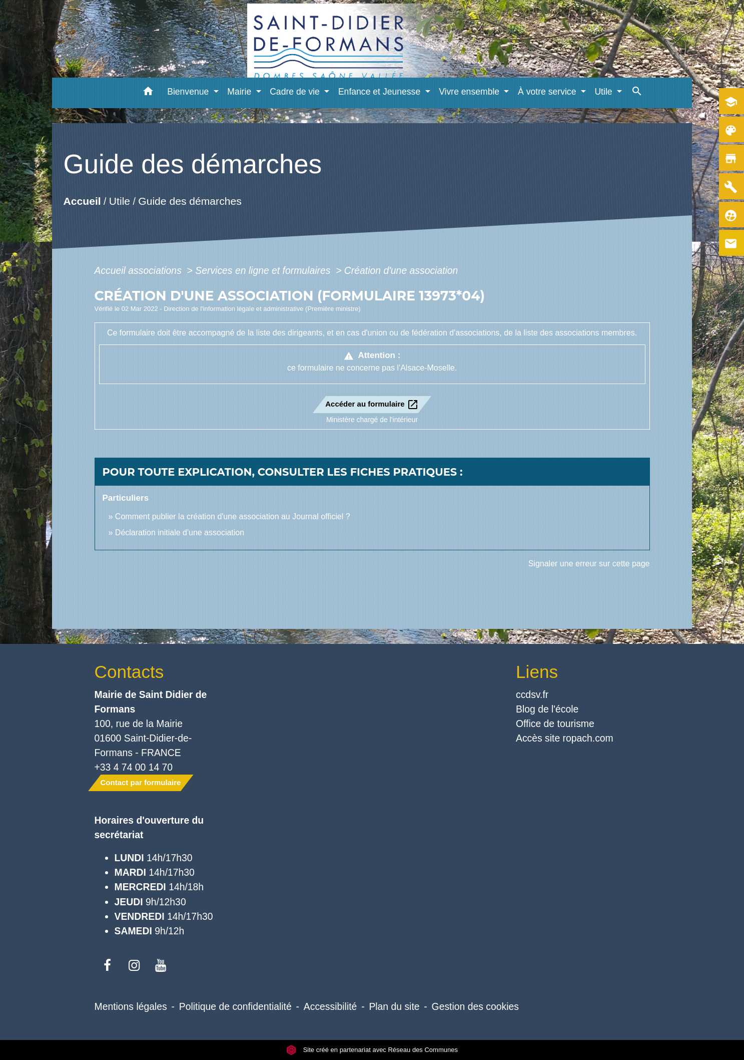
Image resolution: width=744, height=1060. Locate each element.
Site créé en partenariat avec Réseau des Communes (372, 1049)
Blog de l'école (547, 709)
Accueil (82, 201)
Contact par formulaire (141, 782)
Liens (537, 671)
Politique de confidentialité (235, 1006)
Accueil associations (140, 270)
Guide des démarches (190, 201)
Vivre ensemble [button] (470, 92)
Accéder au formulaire (372, 405)
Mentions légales (131, 1006)
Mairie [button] (240, 92)
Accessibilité (330, 1006)
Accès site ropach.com (564, 738)
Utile (119, 201)
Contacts (129, 671)
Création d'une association (401, 270)
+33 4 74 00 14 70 (134, 767)
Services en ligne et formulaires (264, 270)
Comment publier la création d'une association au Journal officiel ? (232, 516)
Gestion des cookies (475, 1006)
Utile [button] (604, 92)
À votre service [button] (548, 92)
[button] (148, 93)
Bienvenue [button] (189, 92)
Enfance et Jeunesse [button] (380, 92)
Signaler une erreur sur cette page (589, 563)
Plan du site (394, 1006)
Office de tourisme (555, 723)
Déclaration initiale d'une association (181, 532)
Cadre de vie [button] (296, 92)
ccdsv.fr (532, 694)
